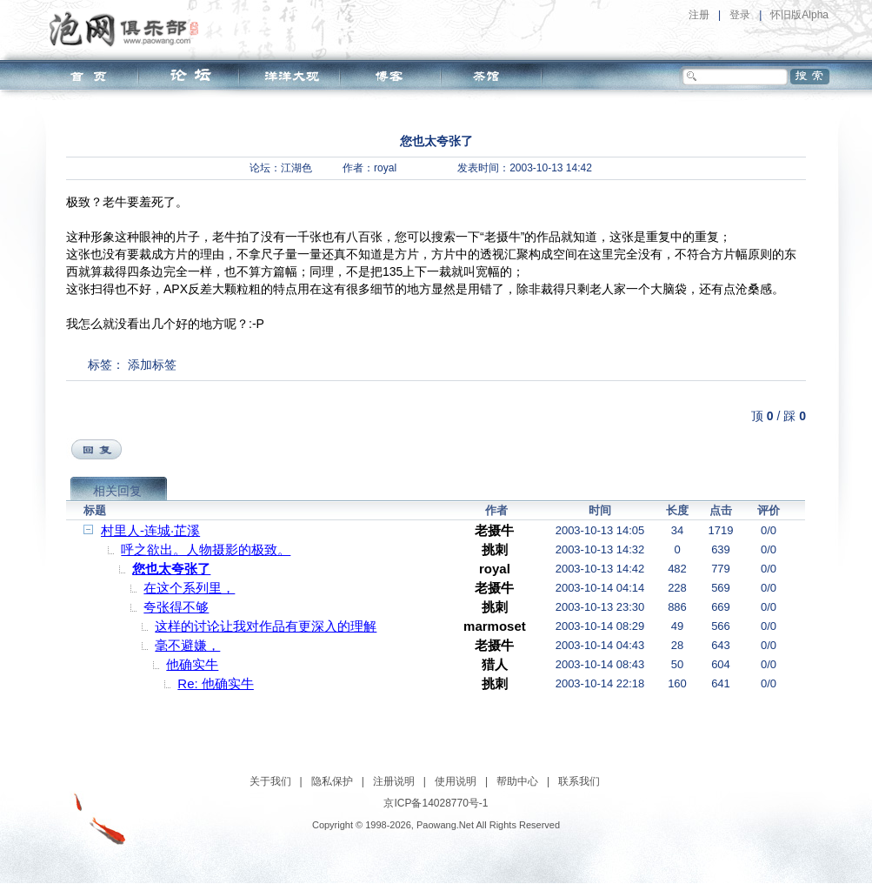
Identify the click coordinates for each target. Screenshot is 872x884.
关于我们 (270, 781)
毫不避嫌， (187, 645)
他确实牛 (192, 664)
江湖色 (296, 168)
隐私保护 (332, 781)
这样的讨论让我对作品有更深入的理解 (265, 626)
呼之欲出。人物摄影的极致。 (205, 549)
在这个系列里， (189, 587)
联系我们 (579, 781)
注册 (699, 15)
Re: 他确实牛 (215, 683)
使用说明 (455, 781)
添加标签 (152, 365)
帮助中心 (517, 781)
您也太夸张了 (171, 568)
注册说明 (394, 781)
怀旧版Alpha (799, 15)
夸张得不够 (176, 606)
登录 (739, 15)
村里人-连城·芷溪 (150, 530)
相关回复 (117, 491)
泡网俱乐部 (128, 29)
